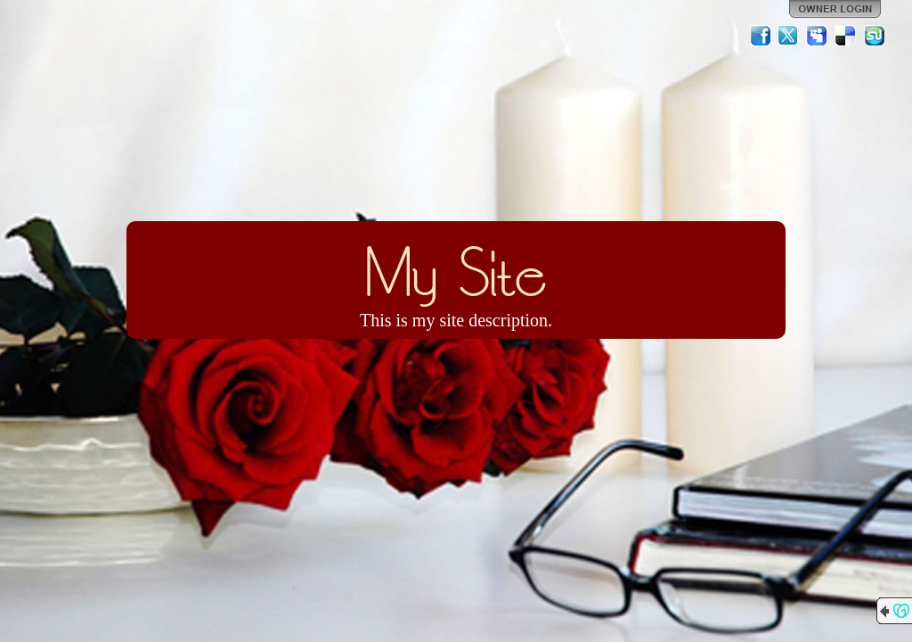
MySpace (817, 35)
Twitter (789, 35)
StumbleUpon (874, 35)
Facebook (760, 35)
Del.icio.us (846, 35)
